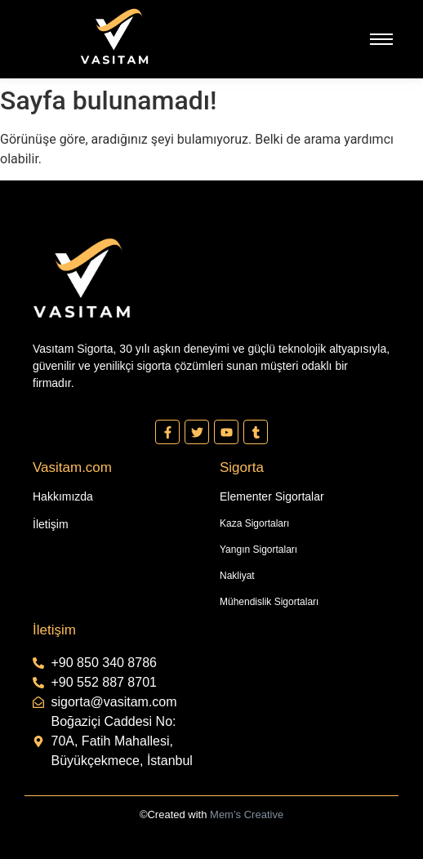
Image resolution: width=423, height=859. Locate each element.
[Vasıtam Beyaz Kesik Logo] (114, 36)
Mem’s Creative (246, 814)
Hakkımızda (63, 496)
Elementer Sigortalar (272, 496)
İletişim (51, 524)
